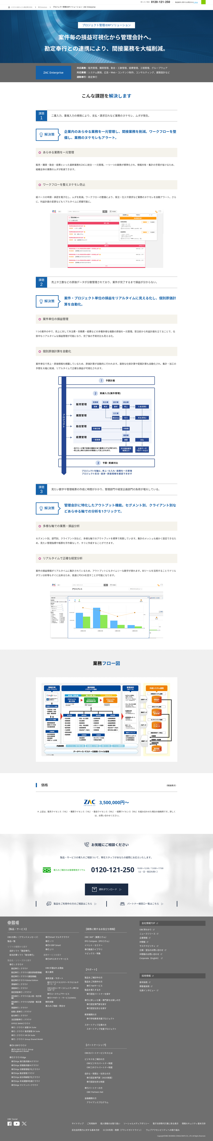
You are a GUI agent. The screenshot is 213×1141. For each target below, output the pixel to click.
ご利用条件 (92, 1124)
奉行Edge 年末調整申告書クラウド (25, 1081)
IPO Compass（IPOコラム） (98, 941)
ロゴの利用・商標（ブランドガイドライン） (123, 1130)
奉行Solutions (42, 7)
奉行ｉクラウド (16, 964)
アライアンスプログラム (97, 1102)
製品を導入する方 (92, 990)
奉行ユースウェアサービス (58, 994)
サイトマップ (78, 1124)
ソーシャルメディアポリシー (136, 1124)
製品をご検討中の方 (93, 978)
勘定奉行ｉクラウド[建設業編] (24, 976)
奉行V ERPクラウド (18, 1045)
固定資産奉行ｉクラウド (21, 992)
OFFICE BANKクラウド (20, 1023)
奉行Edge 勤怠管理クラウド (23, 1073)
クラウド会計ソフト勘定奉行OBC (22, 7)
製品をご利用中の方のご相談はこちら (73, 904)
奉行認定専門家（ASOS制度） (100, 1078)
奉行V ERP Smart (53, 945)
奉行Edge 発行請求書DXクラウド (25, 1061)
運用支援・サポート (54, 978)
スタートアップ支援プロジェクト (101, 1029)
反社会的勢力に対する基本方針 (85, 1130)
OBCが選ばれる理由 (54, 968)
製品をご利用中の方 (93, 982)
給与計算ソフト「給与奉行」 (22, 955)
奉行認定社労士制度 (95, 1082)
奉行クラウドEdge (17, 1057)
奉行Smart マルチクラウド (57, 937)
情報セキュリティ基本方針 (194, 1124)
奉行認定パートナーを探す (98, 994)
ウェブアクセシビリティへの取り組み (163, 1130)
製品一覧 (11, 941)
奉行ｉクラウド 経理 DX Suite (23, 1027)
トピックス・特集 (92, 953)
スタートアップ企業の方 (95, 1025)
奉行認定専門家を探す (96, 1004)
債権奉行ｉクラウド (19, 984)
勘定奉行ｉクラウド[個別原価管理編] (26, 972)
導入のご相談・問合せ (55, 1006)
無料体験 (49, 1002)
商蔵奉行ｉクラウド (19, 1008)
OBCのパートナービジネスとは (99, 1053)
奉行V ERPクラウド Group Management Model (22, 1050)
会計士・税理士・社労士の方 (97, 1074)
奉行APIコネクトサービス (56, 959)
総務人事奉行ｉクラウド (21, 1012)
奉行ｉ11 (49, 941)
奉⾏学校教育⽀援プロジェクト (100, 1019)
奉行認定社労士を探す (96, 1008)
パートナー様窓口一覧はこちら (143, 904)
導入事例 (49, 972)
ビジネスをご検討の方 (94, 1059)
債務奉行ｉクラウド (19, 988)
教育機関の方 (91, 1015)
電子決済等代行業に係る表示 (165, 1124)
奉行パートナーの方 (93, 1088)
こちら (196, 2)
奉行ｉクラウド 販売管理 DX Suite (25, 1031)
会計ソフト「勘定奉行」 (20, 951)
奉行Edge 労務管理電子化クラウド (25, 1069)
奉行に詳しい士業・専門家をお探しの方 (102, 1000)
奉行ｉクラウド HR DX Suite (23, 1035)
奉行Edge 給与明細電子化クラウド (25, 1077)
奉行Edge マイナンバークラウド (24, 1085)
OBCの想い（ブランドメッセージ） (23, 937)
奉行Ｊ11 (49, 949)
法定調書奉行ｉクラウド (21, 1019)
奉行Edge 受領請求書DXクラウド (25, 1065)
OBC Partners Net (95, 1092)
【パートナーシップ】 (96, 1045)
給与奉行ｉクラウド (19, 1015)
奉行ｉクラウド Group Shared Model (27, 1039)
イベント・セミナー (93, 945)
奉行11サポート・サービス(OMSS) (61, 998)
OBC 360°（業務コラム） (96, 937)
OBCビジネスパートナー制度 (100, 1063)
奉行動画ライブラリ (93, 949)
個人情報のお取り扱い (110, 1124)
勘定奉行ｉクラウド (19, 968)
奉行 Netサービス (94, 986)
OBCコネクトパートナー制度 (100, 1067)
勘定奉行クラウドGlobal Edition (24, 980)
